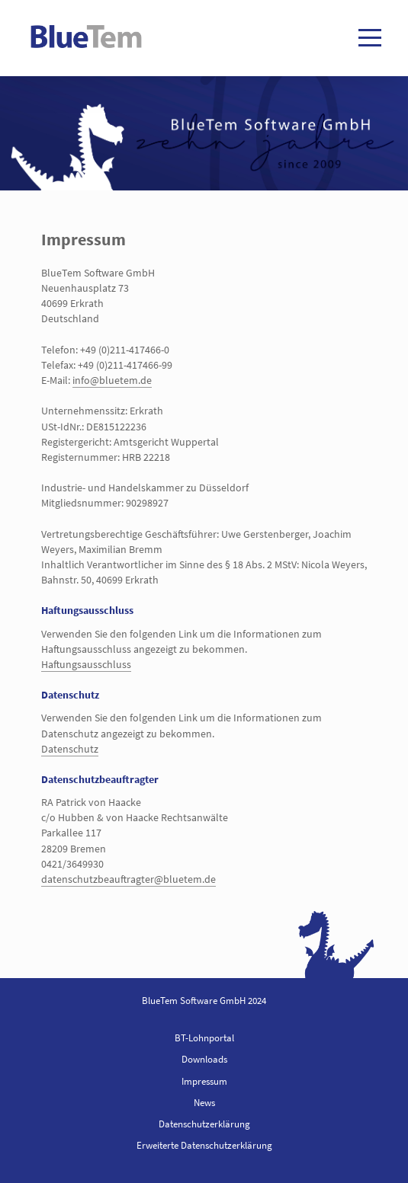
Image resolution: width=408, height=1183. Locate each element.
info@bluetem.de (112, 380)
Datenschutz (69, 749)
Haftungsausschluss (86, 664)
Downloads (204, 1059)
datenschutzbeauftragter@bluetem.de (128, 879)
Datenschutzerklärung (204, 1123)
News (204, 1102)
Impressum (204, 1081)
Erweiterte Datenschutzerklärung (204, 1145)
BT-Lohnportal (204, 1037)
